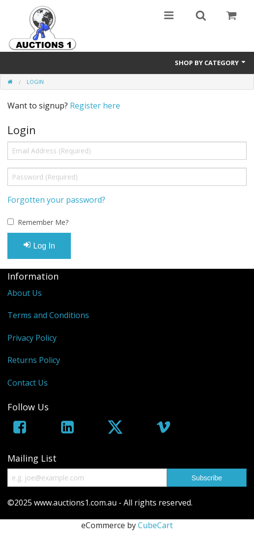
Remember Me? (43, 222)
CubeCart (155, 525)
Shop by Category (211, 62)
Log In (39, 245)
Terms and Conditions (48, 315)
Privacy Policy (32, 337)
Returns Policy (33, 360)
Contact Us (27, 382)
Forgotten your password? (56, 199)
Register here (95, 105)
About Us (24, 293)
